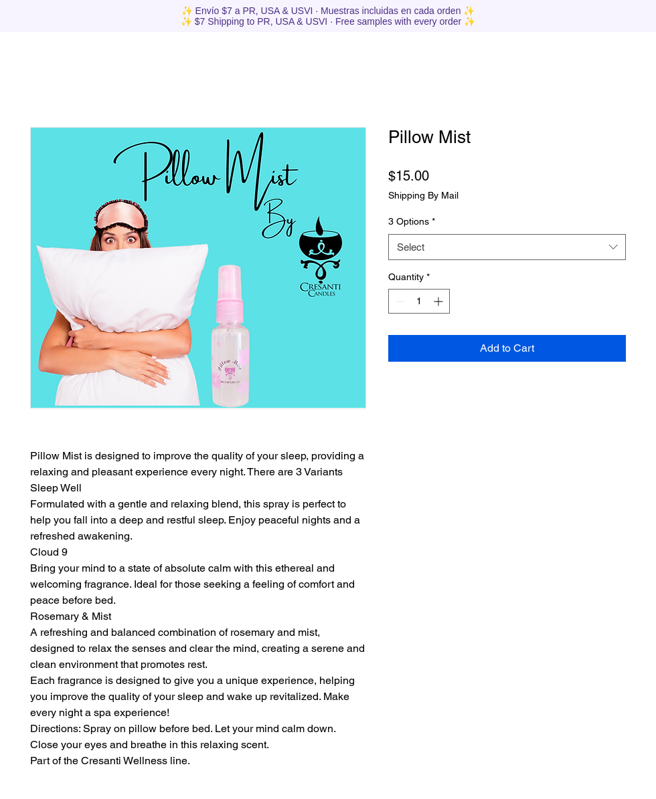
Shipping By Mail (423, 195)
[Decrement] (398, 301)
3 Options (411, 221)
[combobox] (507, 247)
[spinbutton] (419, 301)
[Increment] (439, 301)
